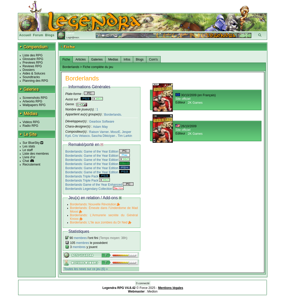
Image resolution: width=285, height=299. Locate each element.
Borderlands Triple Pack (87, 176)
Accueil (25, 35)
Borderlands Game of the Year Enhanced (99, 184)
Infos (127, 59)
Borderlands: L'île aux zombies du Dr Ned (100, 222)
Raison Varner (99, 132)
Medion (152, 291)
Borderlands (112, 114)
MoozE (115, 132)
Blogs (49, 35)
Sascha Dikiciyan (103, 136)
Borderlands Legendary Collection (94, 189)
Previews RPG (33, 62)
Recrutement (31, 164)
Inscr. (76, 37)
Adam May (100, 127)
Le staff (28, 150)
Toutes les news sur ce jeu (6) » (86, 269)
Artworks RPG (32, 101)
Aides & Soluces (34, 73)
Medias (113, 59)
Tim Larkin (125, 136)
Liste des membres (36, 153)
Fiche (66, 59)
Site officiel (182, 99)
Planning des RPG (35, 81)
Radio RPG (30, 126)
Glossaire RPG (33, 59)
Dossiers (29, 70)
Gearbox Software (101, 121)
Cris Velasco (81, 136)
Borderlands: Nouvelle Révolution (95, 204)
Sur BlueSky (33, 143)
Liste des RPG (32, 55)
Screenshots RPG (35, 98)
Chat (26, 161)
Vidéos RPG (31, 122)
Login (69, 37)
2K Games (195, 102)
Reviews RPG (32, 66)
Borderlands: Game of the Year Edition (97, 151)
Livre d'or (29, 157)
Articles (80, 59)
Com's (153, 59)
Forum (38, 35)
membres (80, 238)
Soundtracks (31, 77)
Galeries (97, 59)
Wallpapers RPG (34, 105)
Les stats (29, 146)
